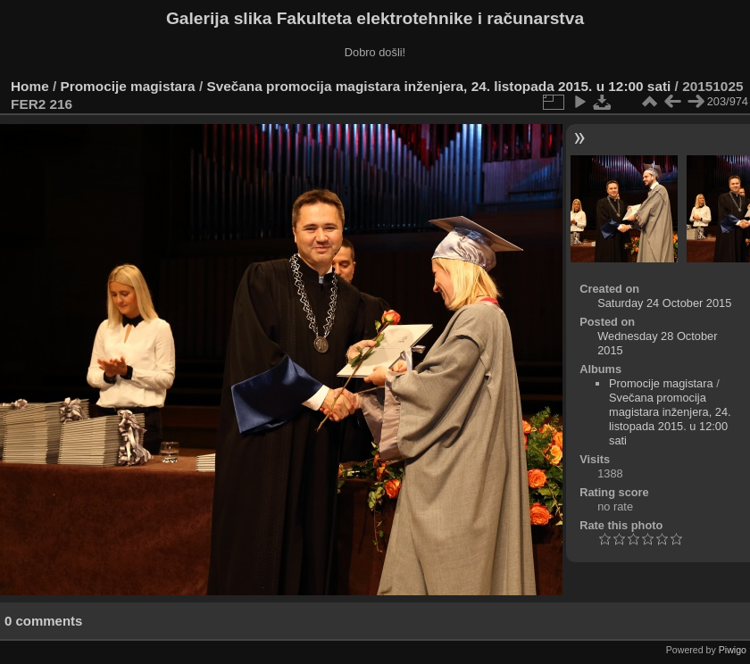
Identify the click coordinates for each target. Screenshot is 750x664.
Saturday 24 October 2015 (664, 303)
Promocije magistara (128, 86)
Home (30, 86)
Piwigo (732, 649)
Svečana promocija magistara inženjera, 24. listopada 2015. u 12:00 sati (438, 86)
